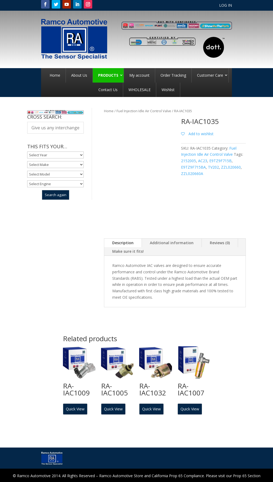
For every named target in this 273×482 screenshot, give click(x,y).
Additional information (172, 242)
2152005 (188, 160)
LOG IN (225, 5)
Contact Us (108, 89)
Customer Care (210, 75)
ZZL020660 (231, 167)
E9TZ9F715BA (193, 167)
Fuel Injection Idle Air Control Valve (144, 110)
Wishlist (168, 89)
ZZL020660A (192, 173)
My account (139, 75)
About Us (79, 75)
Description (123, 242)
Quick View (75, 408)
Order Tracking (173, 75)
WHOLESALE (140, 89)
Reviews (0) (220, 242)
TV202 (213, 167)
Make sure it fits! (128, 251)
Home (55, 75)
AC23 (202, 160)
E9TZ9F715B (220, 160)
